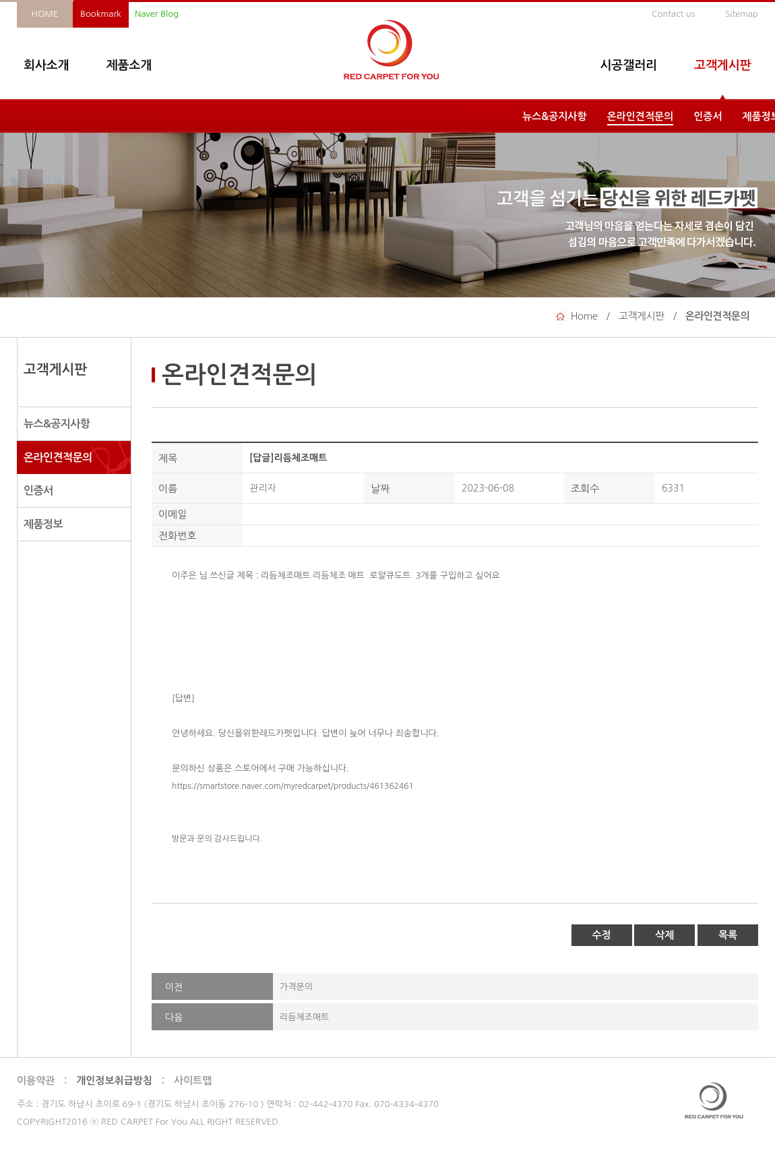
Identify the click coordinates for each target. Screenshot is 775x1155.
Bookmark (100, 13)
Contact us (673, 13)
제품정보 (43, 524)
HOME (45, 13)
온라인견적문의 (640, 116)
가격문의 (296, 986)
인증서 (707, 116)
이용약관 (36, 1080)
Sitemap (741, 13)
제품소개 (129, 65)
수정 (601, 935)
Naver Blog (157, 13)
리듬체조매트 (304, 1017)
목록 (727, 935)
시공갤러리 (628, 65)
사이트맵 (193, 1080)
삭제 (664, 935)
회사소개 (46, 65)
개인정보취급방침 (114, 1080)
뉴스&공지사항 (554, 116)
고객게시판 (722, 65)
